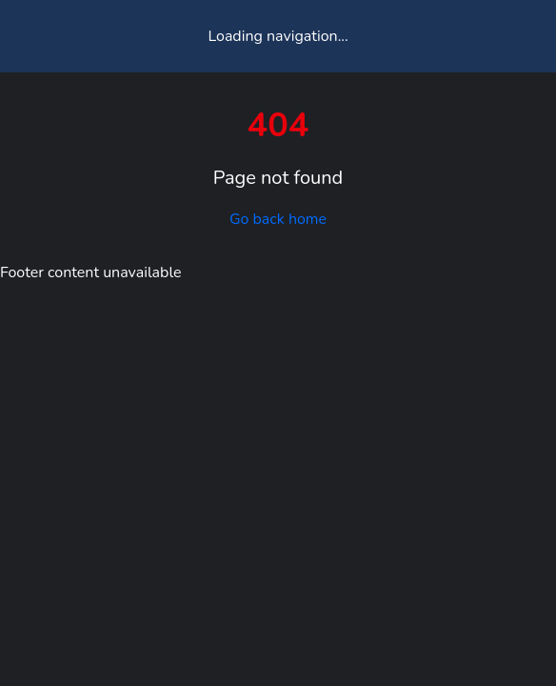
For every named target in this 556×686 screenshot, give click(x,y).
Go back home (278, 219)
